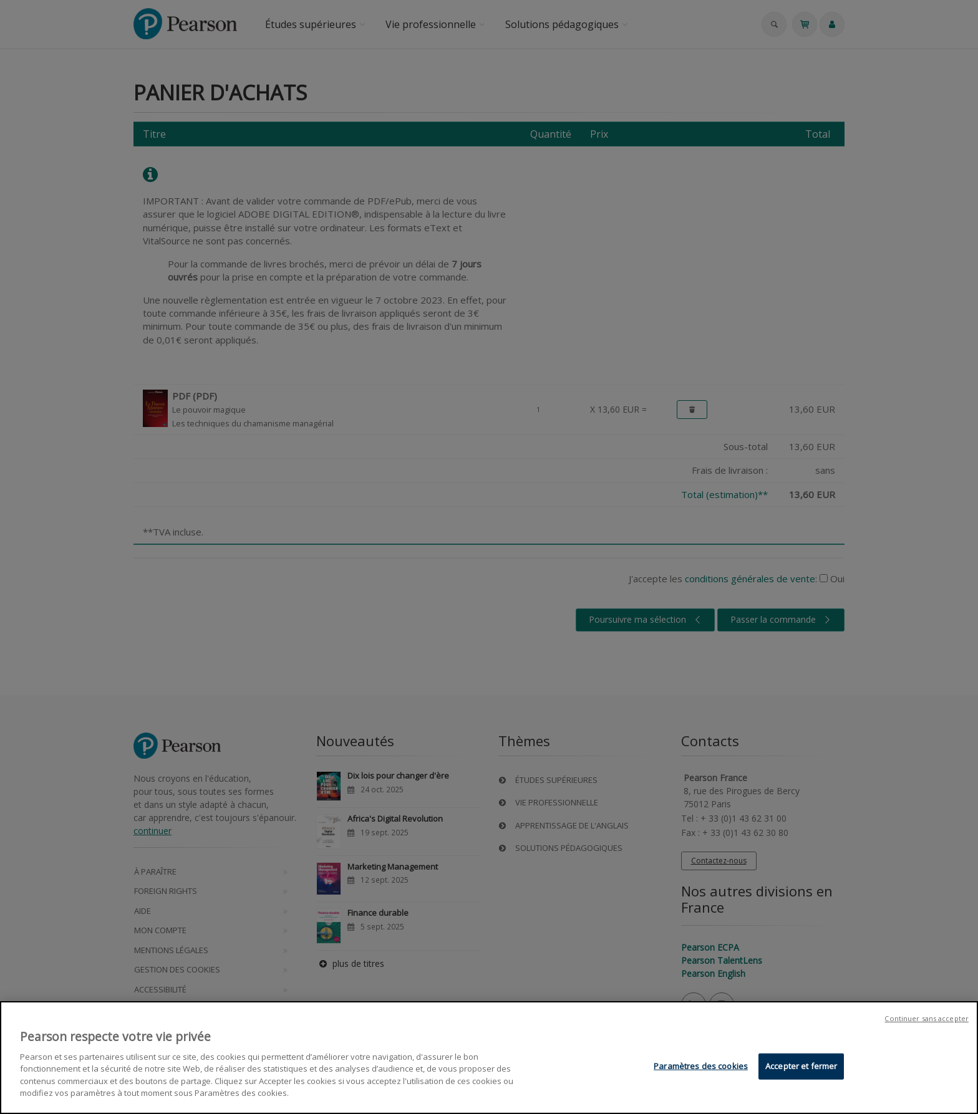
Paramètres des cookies (701, 1067)
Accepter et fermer (801, 1067)
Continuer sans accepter (926, 1020)
